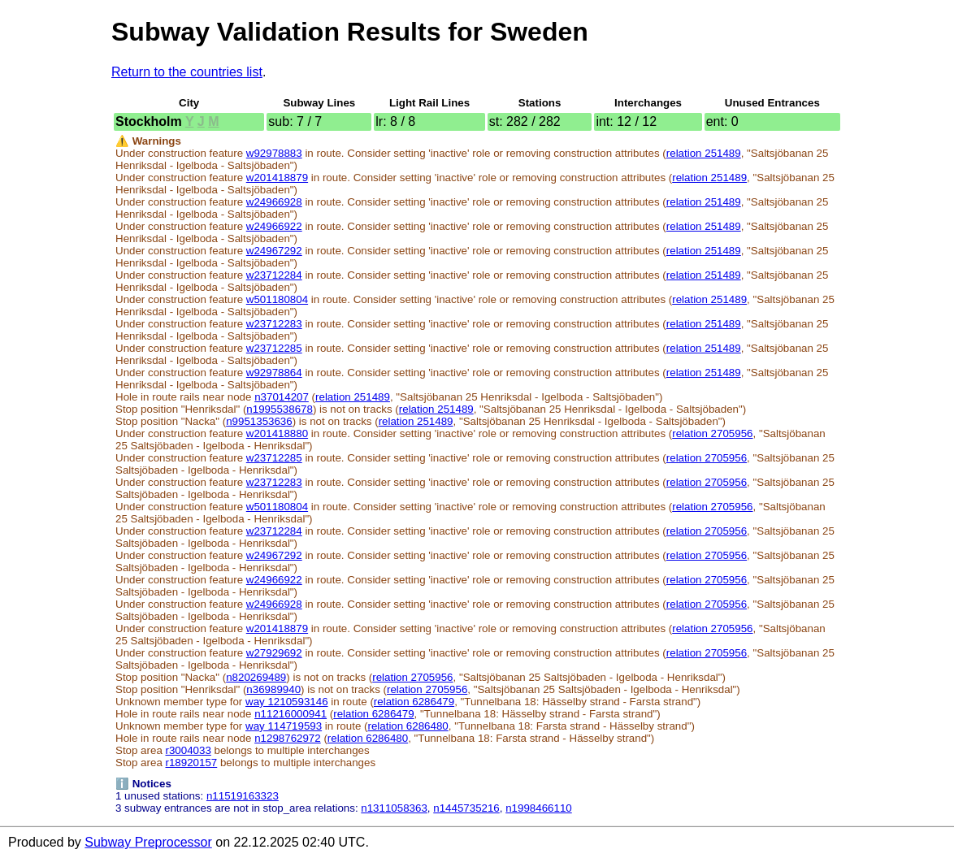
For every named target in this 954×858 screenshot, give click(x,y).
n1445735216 (466, 808)
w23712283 (274, 324)
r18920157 (192, 762)
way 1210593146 (286, 702)
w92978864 (274, 372)
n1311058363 (394, 808)
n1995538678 (279, 409)
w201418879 (277, 177)
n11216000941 (290, 714)
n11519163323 (242, 796)
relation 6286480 (407, 726)
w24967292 (274, 251)
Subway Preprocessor (148, 842)
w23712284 (274, 275)
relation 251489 (703, 153)
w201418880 (277, 433)
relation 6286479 (414, 702)
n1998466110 (538, 808)
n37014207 (281, 397)
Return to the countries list (186, 72)
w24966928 (274, 202)
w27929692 (274, 653)
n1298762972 (287, 738)
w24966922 (274, 226)
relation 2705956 (712, 433)
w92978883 (274, 153)
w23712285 (274, 348)
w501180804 (277, 299)
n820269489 (256, 677)
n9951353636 (259, 421)
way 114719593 (283, 726)
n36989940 (273, 689)
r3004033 (188, 750)
